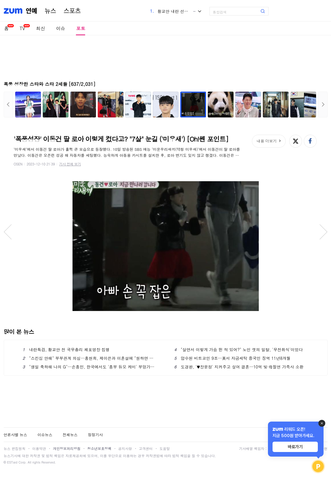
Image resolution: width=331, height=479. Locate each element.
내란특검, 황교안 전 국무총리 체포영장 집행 (66, 349)
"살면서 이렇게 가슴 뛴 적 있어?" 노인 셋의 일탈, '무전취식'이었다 (238, 349)
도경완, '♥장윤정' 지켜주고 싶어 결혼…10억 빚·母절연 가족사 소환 (238, 367)
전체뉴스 (70, 434)
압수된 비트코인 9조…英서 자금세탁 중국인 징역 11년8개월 (232, 358)
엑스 (295, 141)
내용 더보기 (267, 141)
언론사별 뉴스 (15, 434)
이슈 (60, 28)
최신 (40, 28)
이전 (8, 104)
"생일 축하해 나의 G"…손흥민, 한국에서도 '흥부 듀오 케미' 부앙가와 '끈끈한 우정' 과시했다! (90, 367)
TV (22, 28)
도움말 (165, 448)
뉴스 (50, 11)
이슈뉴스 (45, 434)
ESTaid (12, 462)
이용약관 (39, 448)
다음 (323, 104)
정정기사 (95, 434)
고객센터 (146, 448)
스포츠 (72, 11)
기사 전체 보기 (70, 163)
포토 (80, 28)
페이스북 (310, 141)
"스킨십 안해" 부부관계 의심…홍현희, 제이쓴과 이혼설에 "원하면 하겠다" (90, 358)
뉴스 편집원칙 (15, 448)
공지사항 (125, 448)
